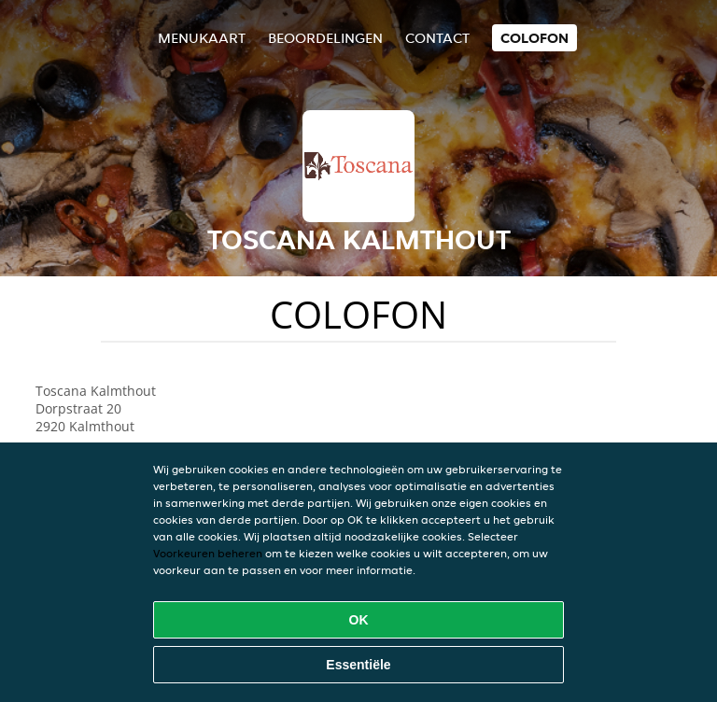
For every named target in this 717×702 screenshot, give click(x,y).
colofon (534, 38)
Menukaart (202, 38)
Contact (437, 38)
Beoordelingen (325, 38)
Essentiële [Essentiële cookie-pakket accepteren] (358, 664)
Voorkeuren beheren (207, 553)
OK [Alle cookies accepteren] (359, 619)
